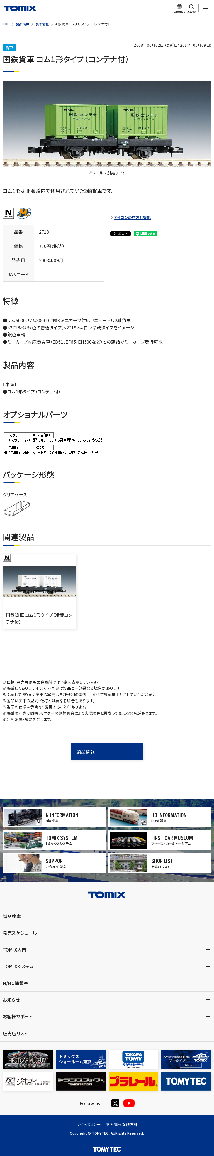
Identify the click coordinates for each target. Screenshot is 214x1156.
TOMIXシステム (18, 966)
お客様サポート (17, 1016)
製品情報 (42, 23)
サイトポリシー (88, 1124)
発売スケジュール (20, 933)
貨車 (9, 47)
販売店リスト (15, 1033)
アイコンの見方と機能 (132, 217)
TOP (6, 23)
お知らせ (11, 999)
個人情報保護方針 (122, 1124)
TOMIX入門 (14, 949)
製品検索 (22, 23)
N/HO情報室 (15, 983)
